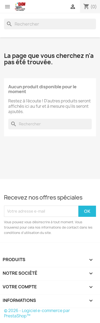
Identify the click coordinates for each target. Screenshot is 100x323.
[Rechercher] (50, 24)
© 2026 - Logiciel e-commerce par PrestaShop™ (37, 313)
